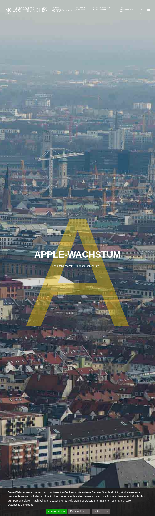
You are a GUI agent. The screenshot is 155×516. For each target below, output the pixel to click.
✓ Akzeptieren (56, 511)
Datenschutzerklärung (20, 504)
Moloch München (26, 10)
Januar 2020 (93, 265)
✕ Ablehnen (101, 511)
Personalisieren (79, 511)
